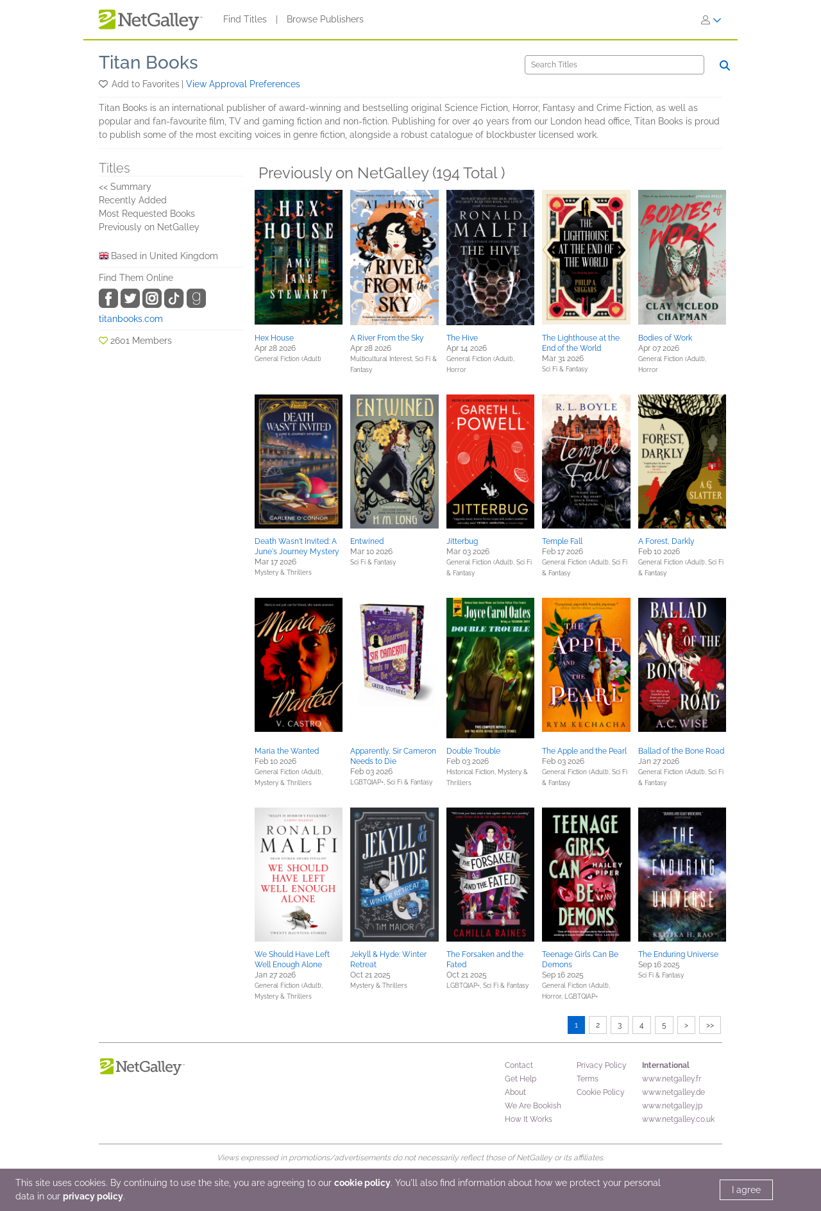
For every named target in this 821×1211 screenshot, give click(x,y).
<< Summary (125, 187)
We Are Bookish (533, 1105)
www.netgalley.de (673, 1092)
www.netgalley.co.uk (678, 1119)
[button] (104, 84)
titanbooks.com (131, 319)
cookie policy (362, 1183)
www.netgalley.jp (672, 1105)
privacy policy (93, 1196)
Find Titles (245, 19)
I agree (746, 1190)
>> (710, 1024)
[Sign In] (711, 20)
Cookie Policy (601, 1092)
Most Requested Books (147, 213)
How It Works (528, 1119)
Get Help (520, 1078)
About (515, 1092)
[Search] (614, 64)
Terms (587, 1078)
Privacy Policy (602, 1065)
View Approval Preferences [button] (243, 84)
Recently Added (133, 200)
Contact (519, 1065)
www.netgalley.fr (671, 1078)
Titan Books (148, 62)
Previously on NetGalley (149, 227)
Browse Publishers (325, 19)
